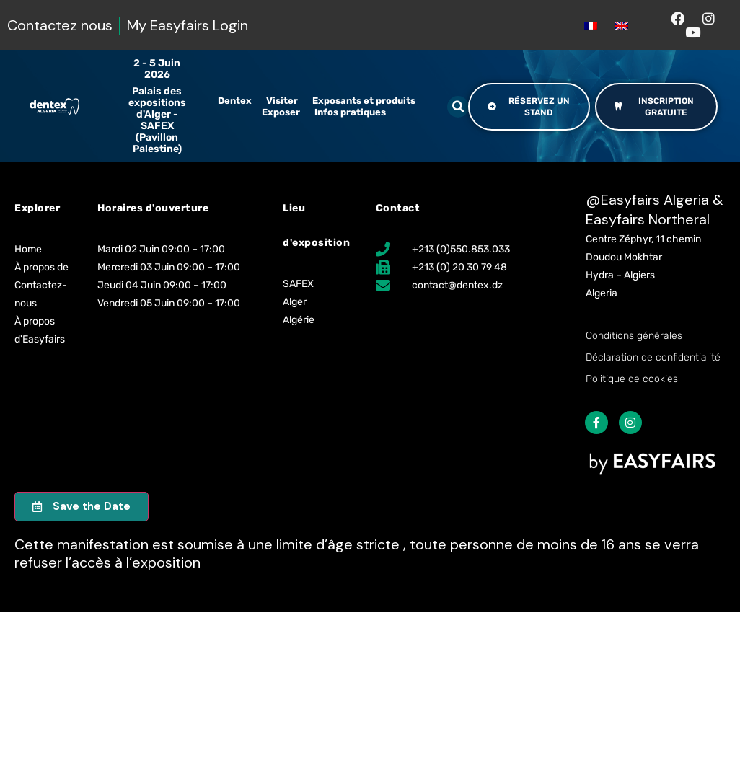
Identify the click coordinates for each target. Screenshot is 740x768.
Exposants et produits (363, 100)
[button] (458, 107)
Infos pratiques (350, 112)
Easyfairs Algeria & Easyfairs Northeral (654, 209)
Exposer (281, 112)
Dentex (235, 100)
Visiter (282, 100)
